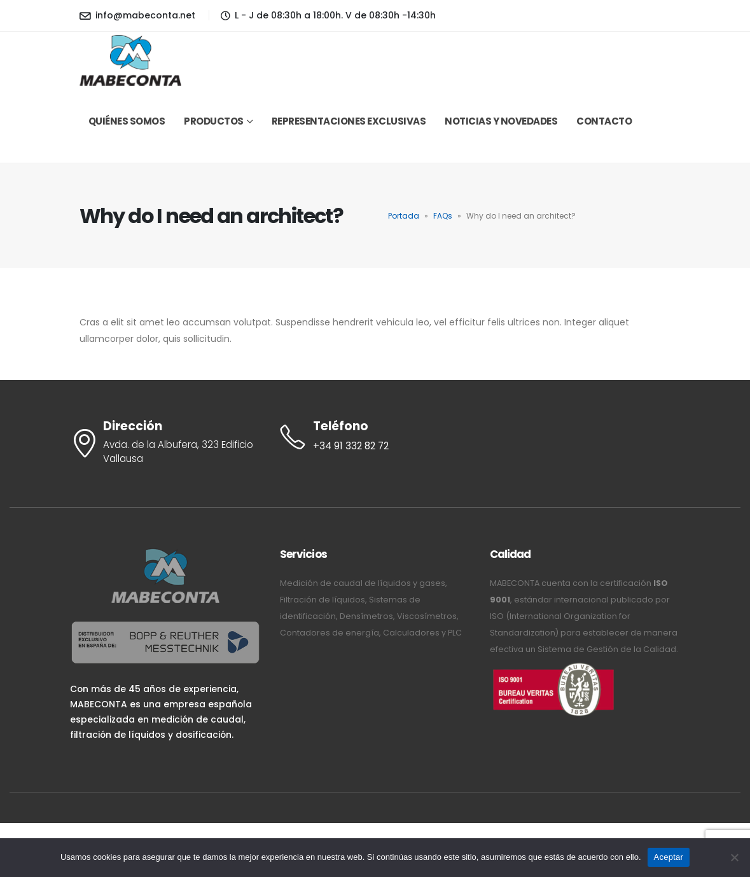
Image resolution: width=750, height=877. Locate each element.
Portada (403, 215)
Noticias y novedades (501, 121)
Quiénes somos (126, 121)
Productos (214, 121)
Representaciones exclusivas (349, 121)
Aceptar (669, 857)
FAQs (442, 215)
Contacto (604, 121)
